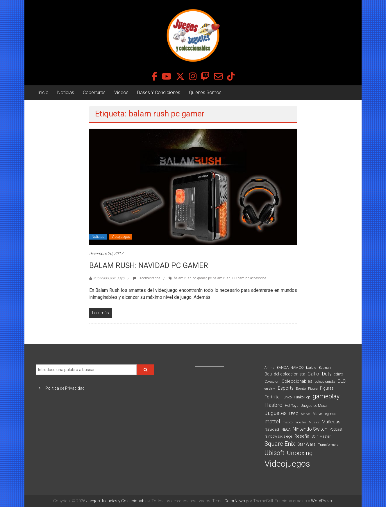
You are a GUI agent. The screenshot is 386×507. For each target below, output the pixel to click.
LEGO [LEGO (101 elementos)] (294, 413)
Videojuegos (121, 237)
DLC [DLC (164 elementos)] (342, 381)
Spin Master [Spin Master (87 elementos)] (321, 436)
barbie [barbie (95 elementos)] (311, 367)
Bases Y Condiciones (158, 92)
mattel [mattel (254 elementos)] (272, 421)
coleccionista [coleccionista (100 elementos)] (325, 381)
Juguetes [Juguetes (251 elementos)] (276, 413)
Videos (121, 92)
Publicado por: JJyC (109, 278)
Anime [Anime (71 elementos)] (269, 368)
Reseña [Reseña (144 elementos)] (301, 436)
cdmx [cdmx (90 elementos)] (338, 374)
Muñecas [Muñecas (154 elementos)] (331, 422)
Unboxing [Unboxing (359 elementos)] (300, 452)
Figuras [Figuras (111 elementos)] (327, 388)
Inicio (43, 92)
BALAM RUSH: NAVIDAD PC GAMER (148, 265)
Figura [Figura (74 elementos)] (313, 388)
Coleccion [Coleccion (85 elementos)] (272, 382)
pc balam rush (219, 278)
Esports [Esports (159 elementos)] (286, 388)
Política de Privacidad (65, 388)
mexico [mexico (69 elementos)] (287, 422)
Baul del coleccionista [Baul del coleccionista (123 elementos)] (285, 374)
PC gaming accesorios (249, 278)
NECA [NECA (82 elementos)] (285, 429)
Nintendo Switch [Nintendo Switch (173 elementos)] (310, 429)
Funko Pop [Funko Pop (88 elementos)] (302, 397)
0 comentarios (146, 278)
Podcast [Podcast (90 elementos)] (336, 429)
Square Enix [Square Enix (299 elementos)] (280, 444)
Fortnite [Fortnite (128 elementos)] (272, 397)
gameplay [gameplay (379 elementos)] (326, 396)
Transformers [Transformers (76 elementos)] (328, 445)
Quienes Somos (205, 92)
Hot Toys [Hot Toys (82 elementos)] (292, 406)
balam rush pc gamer (190, 278)
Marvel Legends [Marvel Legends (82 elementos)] (324, 414)
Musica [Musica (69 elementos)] (314, 422)
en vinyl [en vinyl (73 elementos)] (270, 389)
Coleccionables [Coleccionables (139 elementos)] (297, 381)
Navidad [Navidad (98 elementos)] (272, 429)
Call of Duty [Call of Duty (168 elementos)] (320, 374)
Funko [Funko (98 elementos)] (287, 397)
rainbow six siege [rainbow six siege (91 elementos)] (278, 436)
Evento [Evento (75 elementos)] (301, 388)
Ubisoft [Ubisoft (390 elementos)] (275, 452)
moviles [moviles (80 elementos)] (300, 422)
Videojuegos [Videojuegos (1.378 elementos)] (287, 464)
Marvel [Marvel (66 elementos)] (305, 414)
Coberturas (94, 92)
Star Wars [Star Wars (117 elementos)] (306, 444)
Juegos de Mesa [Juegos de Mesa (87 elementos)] (314, 406)
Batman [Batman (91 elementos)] (325, 367)
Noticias (65, 92)
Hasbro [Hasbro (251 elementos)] (274, 405)
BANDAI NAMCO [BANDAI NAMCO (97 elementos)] (290, 367)
